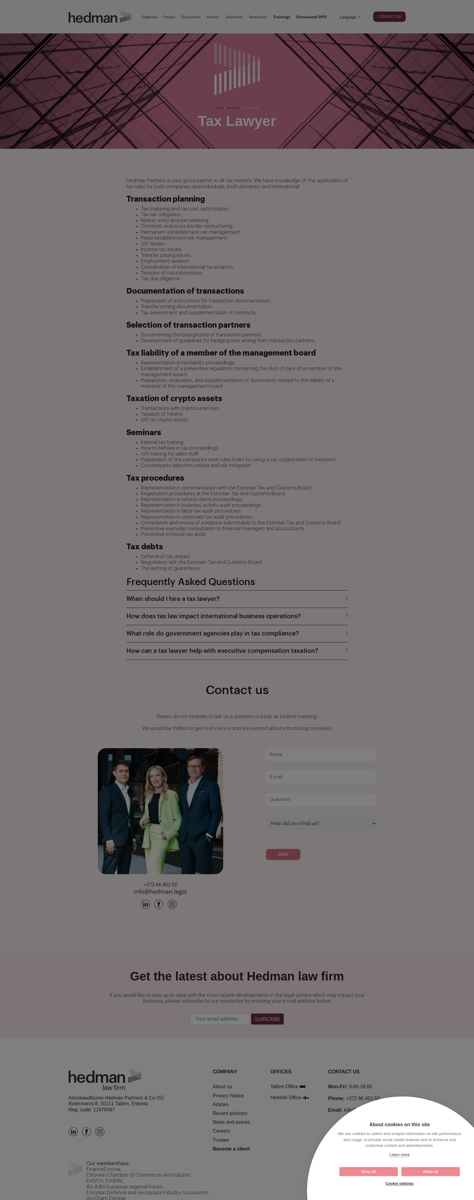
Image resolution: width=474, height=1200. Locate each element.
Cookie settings (400, 1183)
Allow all (430, 1172)
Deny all (368, 1172)
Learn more (400, 1154)
